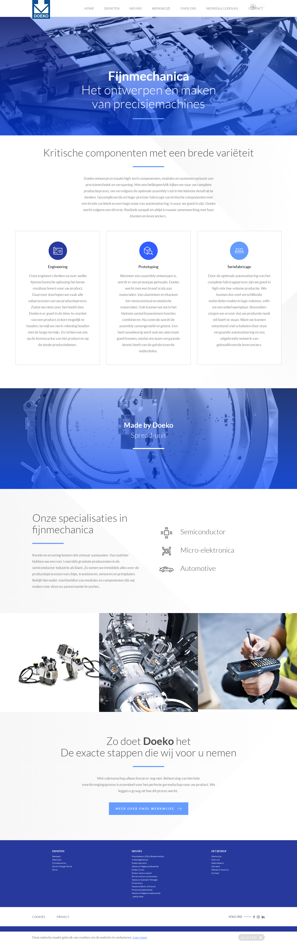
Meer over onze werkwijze (149, 822)
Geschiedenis (217, 863)
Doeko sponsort (139, 863)
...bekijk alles (137, 896)
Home (89, 15)
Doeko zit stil (138, 870)
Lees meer (140, 937)
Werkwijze (161, 15)
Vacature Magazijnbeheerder (145, 866)
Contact (255, 15)
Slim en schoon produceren (144, 876)
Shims (55, 870)
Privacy (63, 917)
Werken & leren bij (222, 15)
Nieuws (135, 15)
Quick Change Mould (62, 866)
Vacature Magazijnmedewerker (146, 893)
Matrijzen (56, 860)
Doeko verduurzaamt (142, 873)
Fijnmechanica (59, 863)
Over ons (188, 15)
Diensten (111, 15)
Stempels (56, 856)
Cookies (38, 917)
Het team (215, 866)
